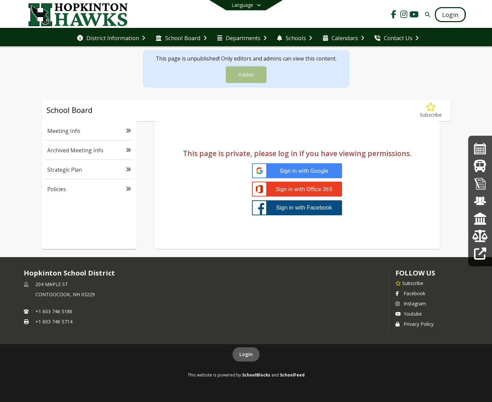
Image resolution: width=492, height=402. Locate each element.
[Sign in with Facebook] (297, 207)
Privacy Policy (414, 324)
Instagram (410, 303)
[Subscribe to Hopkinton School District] (409, 283)
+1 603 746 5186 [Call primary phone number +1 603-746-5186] (53, 311)
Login (246, 354)
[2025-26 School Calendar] (480, 148)
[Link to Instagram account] (404, 15)
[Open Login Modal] (450, 14)
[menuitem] (111, 37)
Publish (246, 74)
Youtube (408, 314)
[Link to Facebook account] (394, 15)
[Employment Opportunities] (480, 200)
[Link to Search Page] (426, 14)
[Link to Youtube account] (414, 15)
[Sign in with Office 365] (297, 189)
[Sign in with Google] (297, 171)
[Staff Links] (480, 253)
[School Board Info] (480, 218)
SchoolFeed (292, 375)
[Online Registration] (480, 183)
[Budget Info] (480, 236)
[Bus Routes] (480, 165)
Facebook (410, 293)
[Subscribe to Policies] (431, 110)
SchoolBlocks (256, 375)
